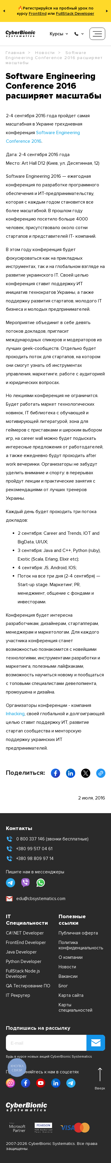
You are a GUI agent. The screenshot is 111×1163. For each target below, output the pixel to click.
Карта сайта (71, 995)
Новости (67, 967)
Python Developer (23, 961)
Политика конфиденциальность (81, 945)
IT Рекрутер (18, 995)
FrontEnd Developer (26, 942)
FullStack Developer (75, 13)
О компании (71, 957)
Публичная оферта (78, 933)
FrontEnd (37, 13)
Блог (63, 986)
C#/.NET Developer (25, 933)
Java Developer (21, 952)
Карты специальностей (75, 1007)
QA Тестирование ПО (28, 986)
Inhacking (15, 714)
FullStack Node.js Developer (23, 973)
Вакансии (68, 976)
